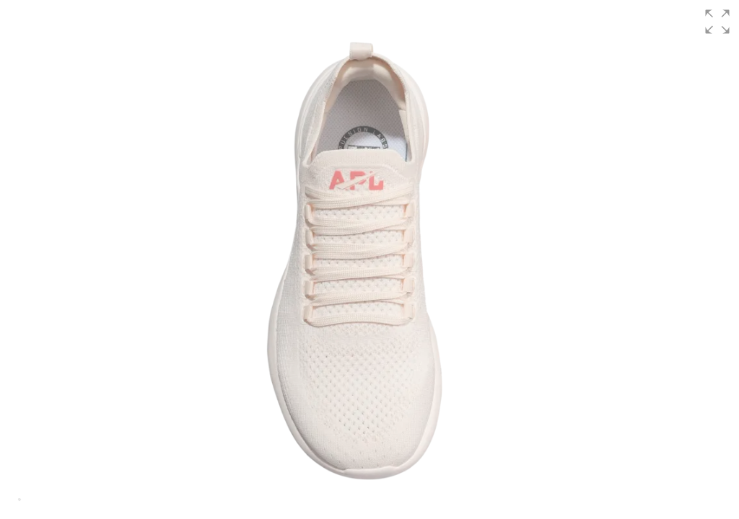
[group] (369, 259)
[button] (717, 21)
